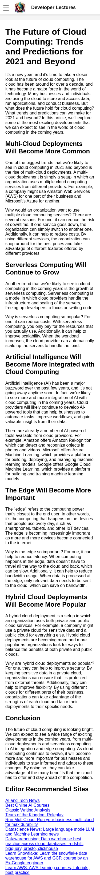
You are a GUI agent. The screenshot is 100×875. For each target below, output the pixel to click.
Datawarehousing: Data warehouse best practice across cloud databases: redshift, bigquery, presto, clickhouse (44, 844)
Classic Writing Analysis (27, 810)
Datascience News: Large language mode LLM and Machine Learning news (49, 831)
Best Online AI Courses (27, 805)
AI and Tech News (22, 800)
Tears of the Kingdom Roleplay (34, 815)
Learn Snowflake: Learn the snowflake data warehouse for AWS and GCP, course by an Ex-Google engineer (46, 858)
